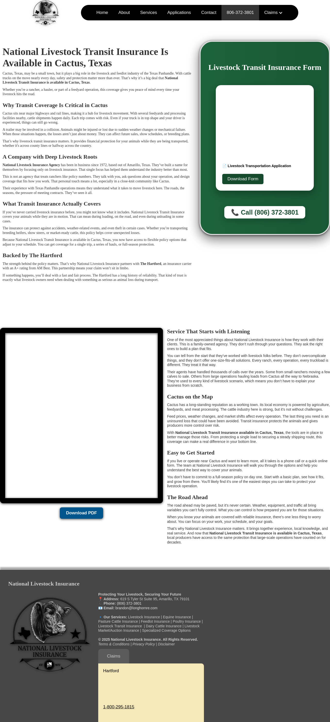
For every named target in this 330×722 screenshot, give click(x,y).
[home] (46, 12)
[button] (273, 12)
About (124, 12)
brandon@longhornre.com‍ (136, 608)
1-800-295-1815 (118, 706)
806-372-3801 (240, 12)
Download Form (242, 178)
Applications (179, 12)
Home (102, 12)
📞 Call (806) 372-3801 (265, 212)
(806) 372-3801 (129, 603)
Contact (209, 12)
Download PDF (81, 512)
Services (148, 12)
